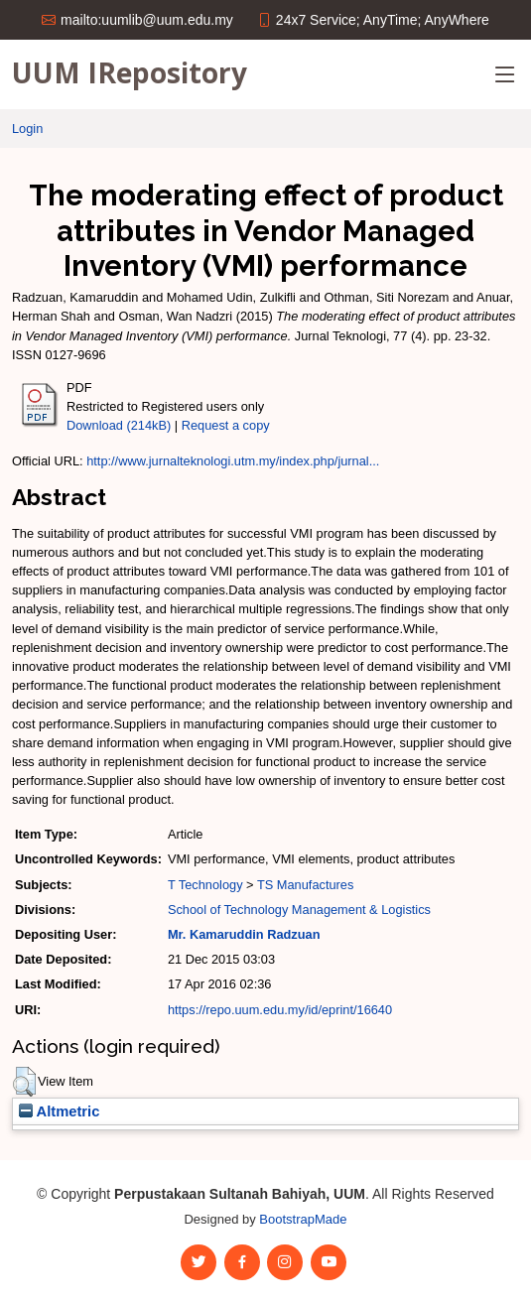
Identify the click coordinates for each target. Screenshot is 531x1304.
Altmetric (59, 1111)
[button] (24, 1082)
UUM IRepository (129, 72)
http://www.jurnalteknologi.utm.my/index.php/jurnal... (232, 461)
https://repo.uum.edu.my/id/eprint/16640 (280, 1009)
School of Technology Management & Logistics (299, 909)
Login (27, 128)
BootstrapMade (302, 1219)
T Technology (205, 884)
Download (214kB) (118, 425)
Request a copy (226, 425)
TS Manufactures (305, 884)
